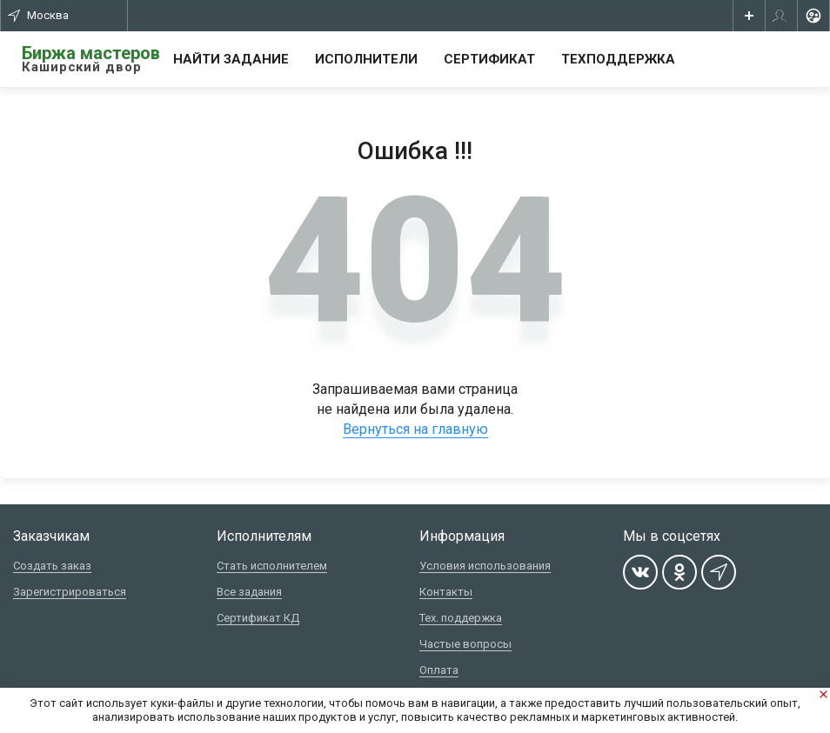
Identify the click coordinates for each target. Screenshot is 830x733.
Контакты (445, 591)
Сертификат (489, 59)
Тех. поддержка (460, 617)
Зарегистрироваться (69, 591)
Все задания (249, 591)
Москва (38, 15)
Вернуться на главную (415, 429)
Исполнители (366, 59)
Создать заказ (52, 565)
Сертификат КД (258, 617)
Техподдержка (618, 59)
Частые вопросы (465, 643)
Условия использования (485, 565)
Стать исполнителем (272, 565)
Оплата (439, 669)
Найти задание (231, 59)
